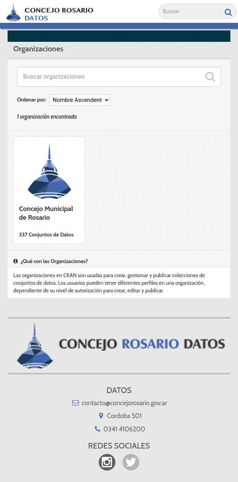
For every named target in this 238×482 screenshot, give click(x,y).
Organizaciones (38, 48)
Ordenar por (31, 99)
